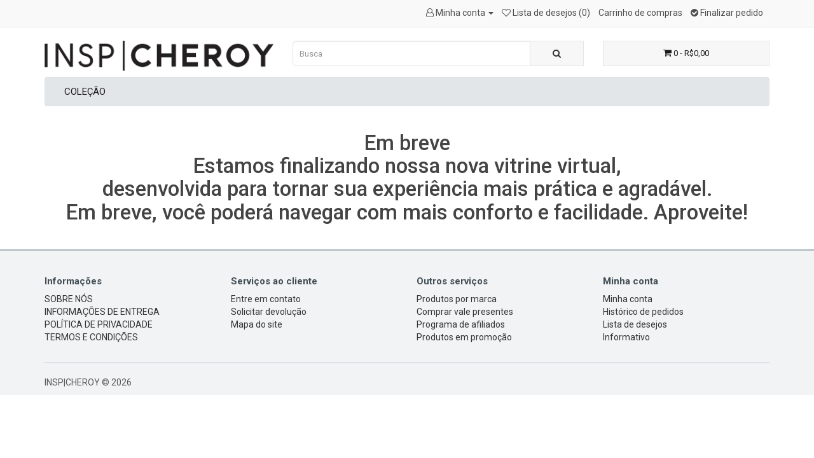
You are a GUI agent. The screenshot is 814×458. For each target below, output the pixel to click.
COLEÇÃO (85, 91)
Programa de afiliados (461, 324)
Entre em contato (266, 299)
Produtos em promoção (464, 337)
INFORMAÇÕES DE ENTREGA (102, 312)
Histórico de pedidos (643, 312)
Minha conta (627, 299)
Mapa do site (256, 324)
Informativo (626, 337)
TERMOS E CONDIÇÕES (91, 337)
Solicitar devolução (269, 312)
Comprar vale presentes (465, 312)
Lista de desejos (635, 324)
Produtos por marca (457, 299)
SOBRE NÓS (69, 299)
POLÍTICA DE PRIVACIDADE (99, 324)
